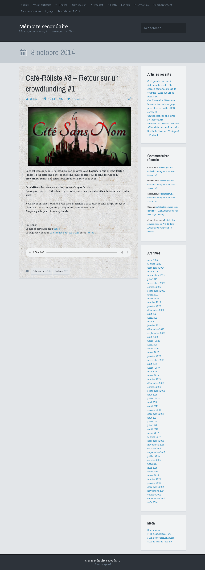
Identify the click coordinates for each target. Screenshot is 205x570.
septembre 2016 (156, 452)
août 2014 (152, 502)
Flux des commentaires (160, 537)
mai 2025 (152, 260)
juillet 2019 (153, 367)
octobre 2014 (154, 494)
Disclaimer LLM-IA (69, 11)
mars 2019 (153, 375)
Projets (63, 4)
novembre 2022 (156, 283)
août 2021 (152, 313)
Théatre (113, 4)
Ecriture (125, 4)
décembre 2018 (155, 383)
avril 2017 (152, 429)
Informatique (142, 4)
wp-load (107, 564)
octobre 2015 (154, 460)
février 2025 (154, 263)
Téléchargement (162, 4)
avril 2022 (153, 294)
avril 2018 (152, 406)
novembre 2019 (155, 360)
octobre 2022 (154, 286)
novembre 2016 (155, 444)
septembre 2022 (156, 290)
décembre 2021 (155, 310)
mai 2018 (152, 402)
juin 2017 (152, 425)
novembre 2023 (156, 275)
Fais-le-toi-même (31, 11)
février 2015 (154, 479)
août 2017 (152, 417)
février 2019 (154, 379)
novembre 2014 (155, 490)
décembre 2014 (155, 486)
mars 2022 (153, 298)
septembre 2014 (156, 498)
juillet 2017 (153, 421)
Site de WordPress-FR (159, 541)
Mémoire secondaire (43, 26)
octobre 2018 (154, 386)
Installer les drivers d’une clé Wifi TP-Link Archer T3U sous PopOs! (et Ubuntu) (162, 211)
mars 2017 (153, 433)
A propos (50, 11)
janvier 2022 (154, 306)
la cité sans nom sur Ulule (64, 232)
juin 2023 (152, 279)
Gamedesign (79, 4)
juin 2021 (152, 317)
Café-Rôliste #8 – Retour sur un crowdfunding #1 (72, 83)
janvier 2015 (154, 483)
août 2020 (152, 336)
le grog (90, 232)
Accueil (25, 4)
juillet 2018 (153, 398)
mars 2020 (153, 352)
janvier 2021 (154, 325)
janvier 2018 (154, 410)
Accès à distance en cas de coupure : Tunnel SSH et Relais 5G (161, 92)
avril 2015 (152, 471)
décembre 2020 (155, 329)
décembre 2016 (155, 440)
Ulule (56, 228)
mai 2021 (152, 321)
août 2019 (152, 363)
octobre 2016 (154, 448)
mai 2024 (152, 271)
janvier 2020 (154, 356)
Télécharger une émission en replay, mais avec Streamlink (161, 171)
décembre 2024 (155, 267)
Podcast (98, 4)
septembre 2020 (156, 333)
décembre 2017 (155, 413)
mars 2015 (153, 475)
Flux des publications (159, 533)
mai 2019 (152, 371)
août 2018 (152, 394)
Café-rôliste (42, 271)
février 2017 (154, 436)
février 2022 (154, 302)
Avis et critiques (42, 4)
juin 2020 (152, 344)
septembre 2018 (156, 390)
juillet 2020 (153, 340)
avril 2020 (153, 348)
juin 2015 (152, 463)
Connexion (153, 530)
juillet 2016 (153, 456)
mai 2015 (152, 467)
